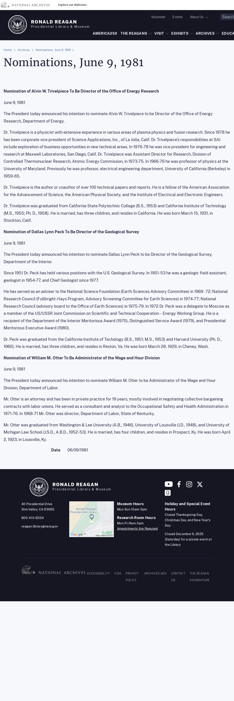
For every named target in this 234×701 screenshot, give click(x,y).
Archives (24, 50)
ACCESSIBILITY (98, 573)
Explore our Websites (72, 5)
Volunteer (158, 17)
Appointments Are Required (137, 528)
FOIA (117, 573)
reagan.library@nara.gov (39, 526)
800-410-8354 (32, 518)
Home (8, 50)
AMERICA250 (105, 33)
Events (178, 17)
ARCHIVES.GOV (155, 573)
